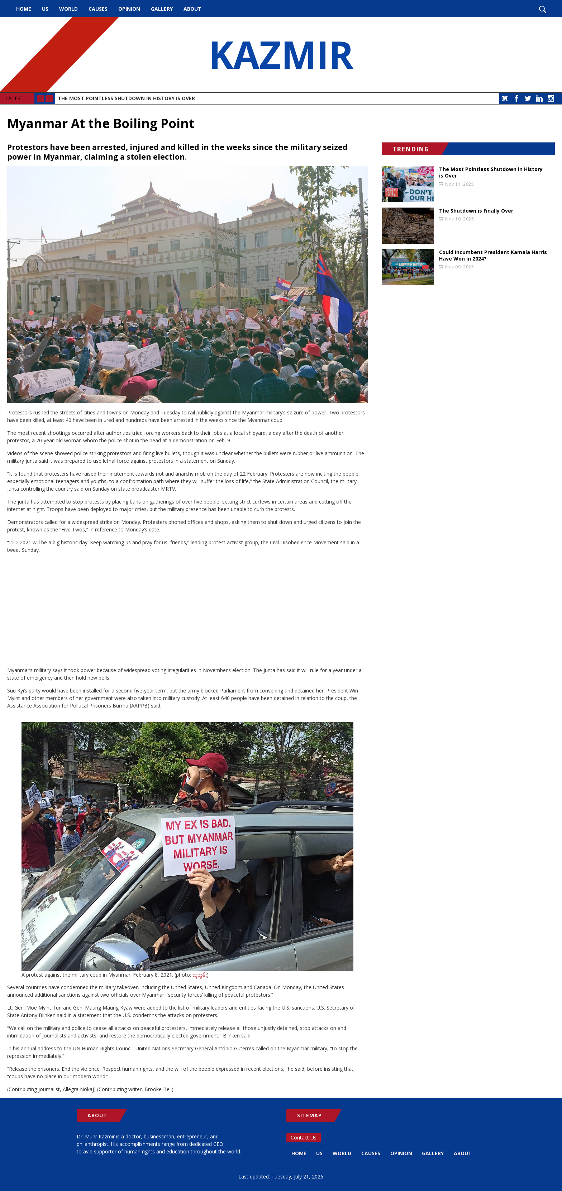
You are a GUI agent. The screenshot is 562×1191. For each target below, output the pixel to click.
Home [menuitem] (23, 8)
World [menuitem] (68, 8)
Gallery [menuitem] (162, 8)
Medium (505, 98)
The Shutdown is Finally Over (476, 211)
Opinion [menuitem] (129, 8)
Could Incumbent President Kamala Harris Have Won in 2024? (493, 255)
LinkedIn (539, 98)
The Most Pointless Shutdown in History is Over (126, 98)
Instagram (551, 98)
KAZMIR (281, 55)
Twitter (528, 98)
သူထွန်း (199, 974)
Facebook (516, 98)
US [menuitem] (45, 8)
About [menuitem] (192, 8)
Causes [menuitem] (98, 8)
